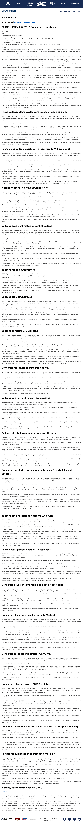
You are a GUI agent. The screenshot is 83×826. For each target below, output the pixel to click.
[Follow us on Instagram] (74, 819)
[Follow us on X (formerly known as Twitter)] (69, 819)
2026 (61, 11)
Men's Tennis (9, 11)
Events (63, 4)
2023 (74, 11)
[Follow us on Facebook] (64, 819)
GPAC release (5, 792)
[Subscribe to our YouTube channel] (79, 819)
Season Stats (29, 22)
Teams (18, 4)
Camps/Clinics (75, 4)
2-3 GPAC (18, 22)
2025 (65, 11)
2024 (69, 11)
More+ (79, 11)
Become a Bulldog (52, 3)
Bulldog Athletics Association (30, 3)
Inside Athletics (7, 3)
